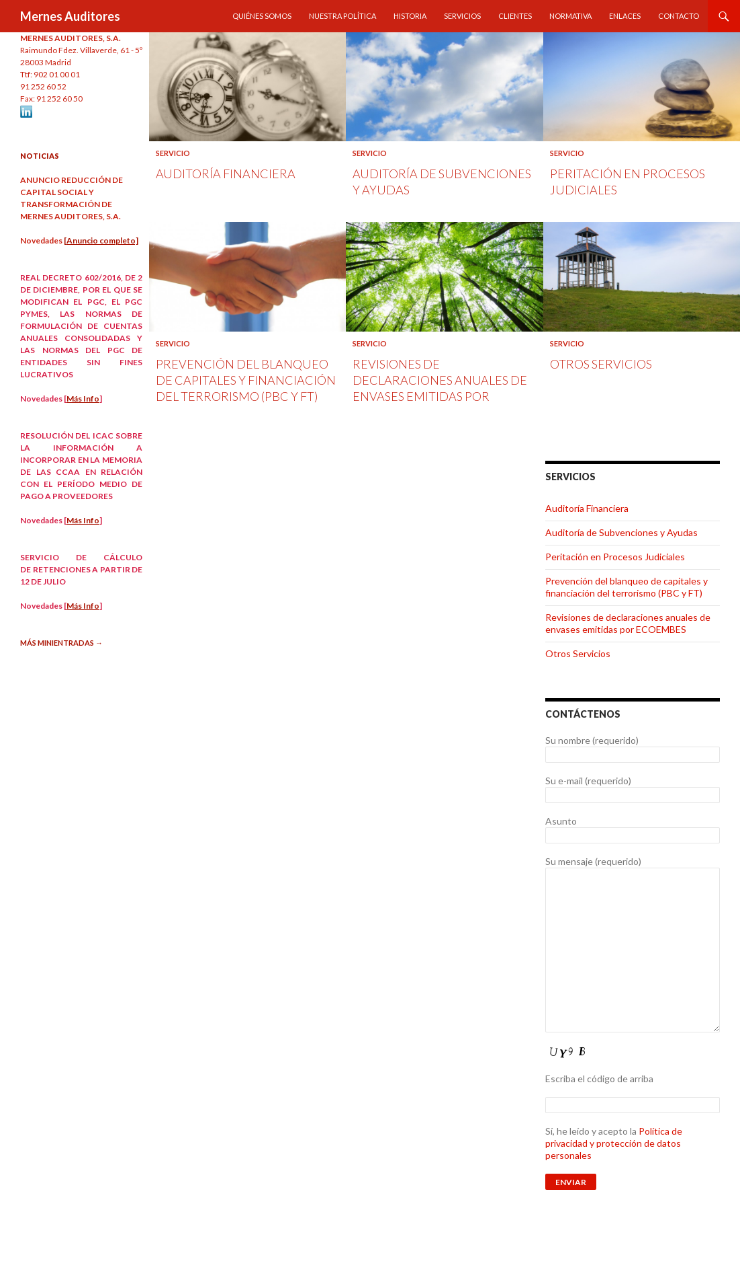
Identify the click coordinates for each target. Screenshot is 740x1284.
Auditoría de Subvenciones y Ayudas (621, 532)
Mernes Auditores (70, 16)
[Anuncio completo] (101, 240)
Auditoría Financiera (225, 173)
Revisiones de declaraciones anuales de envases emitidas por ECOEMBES (627, 623)
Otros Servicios (601, 363)
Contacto (678, 15)
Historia (410, 15)
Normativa (570, 15)
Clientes (515, 15)
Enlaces (625, 15)
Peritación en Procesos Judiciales (615, 556)
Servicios (462, 15)
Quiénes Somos (261, 15)
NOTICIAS (39, 155)
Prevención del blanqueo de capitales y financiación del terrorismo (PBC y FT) (246, 380)
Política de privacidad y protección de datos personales (613, 1143)
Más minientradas (61, 642)
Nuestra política (342, 15)
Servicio (173, 153)
